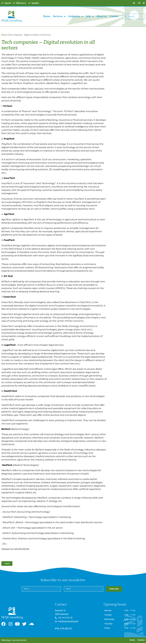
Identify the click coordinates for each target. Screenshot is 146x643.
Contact (114, 16)
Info (90, 16)
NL (134, 3)
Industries (75, 16)
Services (59, 16)
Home (46, 16)
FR (139, 3)
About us (101, 16)
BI (144, 3)
